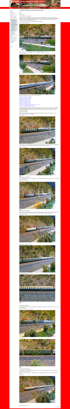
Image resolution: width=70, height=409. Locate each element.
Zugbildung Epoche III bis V (13, 18)
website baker (42, 408)
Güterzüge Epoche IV (14, 27)
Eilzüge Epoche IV (13, 24)
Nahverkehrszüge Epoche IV (13, 26)
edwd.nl (36, 408)
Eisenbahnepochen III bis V (13, 15)
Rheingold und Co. (12, 31)
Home (11, 10)
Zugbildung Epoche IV (13, 20)
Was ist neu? (12, 11)
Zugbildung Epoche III (13, 19)
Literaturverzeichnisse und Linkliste (13, 41)
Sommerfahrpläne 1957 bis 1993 (13, 34)
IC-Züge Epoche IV (13, 22)
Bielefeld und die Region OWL (13, 39)
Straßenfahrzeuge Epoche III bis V (12, 33)
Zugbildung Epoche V (13, 30)
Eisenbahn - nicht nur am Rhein (13, 36)
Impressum (11, 42)
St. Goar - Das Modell (13, 16)
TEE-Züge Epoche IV (14, 21)
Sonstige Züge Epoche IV (13, 29)
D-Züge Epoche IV (13, 23)
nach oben (58, 406)
